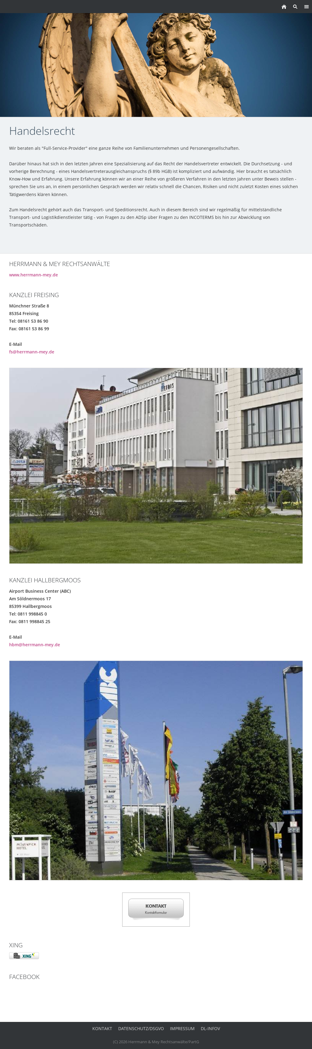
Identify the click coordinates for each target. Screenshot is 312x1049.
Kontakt (102, 1028)
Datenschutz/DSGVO (141, 1028)
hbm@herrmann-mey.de (34, 644)
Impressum (182, 1028)
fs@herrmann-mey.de (31, 352)
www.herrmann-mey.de (33, 275)
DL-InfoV (210, 1028)
